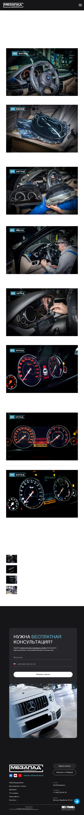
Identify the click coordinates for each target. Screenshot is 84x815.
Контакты (12, 797)
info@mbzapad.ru (59, 782)
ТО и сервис (13, 790)
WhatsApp (22, 532)
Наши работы (14, 793)
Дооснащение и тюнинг (17, 783)
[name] (43, 654)
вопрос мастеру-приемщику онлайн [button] (33, 644)
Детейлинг (13, 786)
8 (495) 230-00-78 (33, 529)
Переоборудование (16, 779)
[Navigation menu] (80, 5)
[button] (64, 763)
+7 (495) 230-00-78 (60, 789)
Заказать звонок (43, 671)
